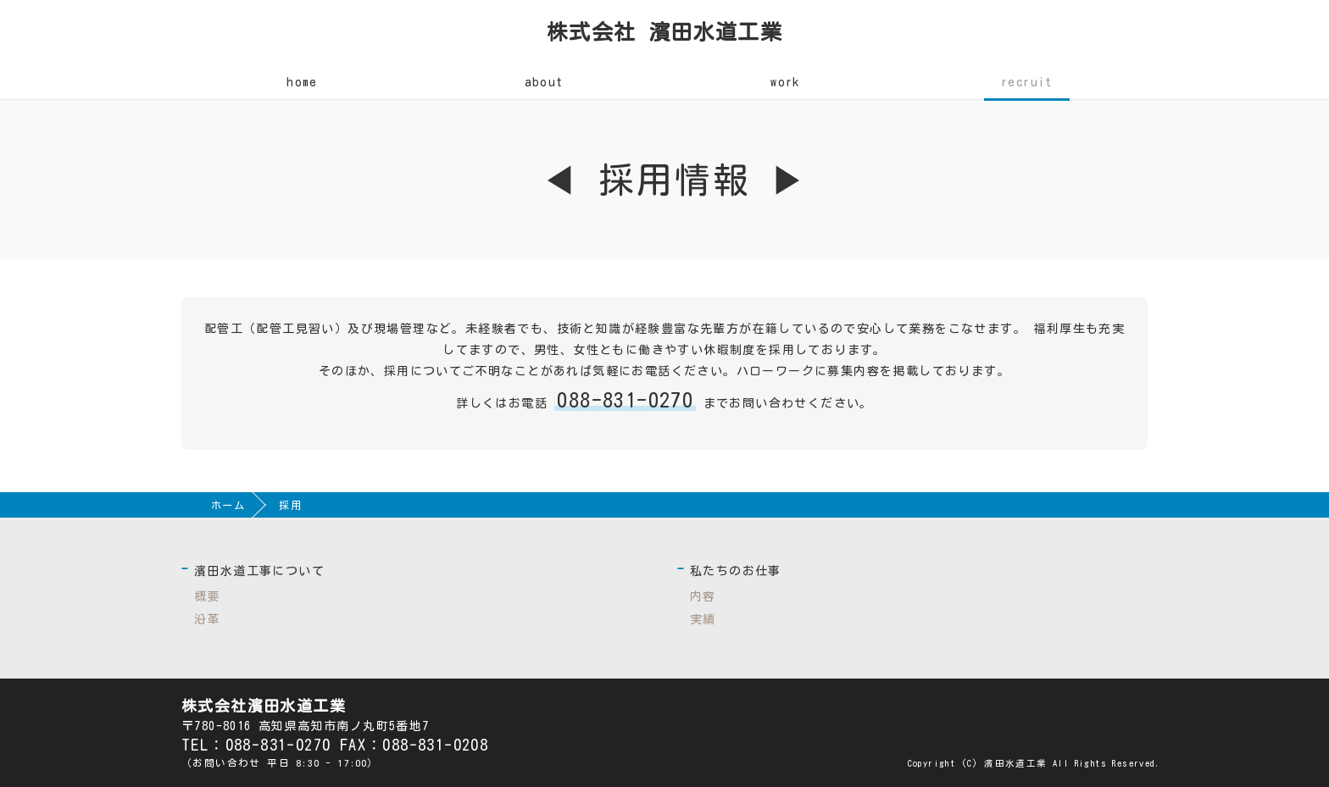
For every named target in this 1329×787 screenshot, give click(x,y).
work (785, 82)
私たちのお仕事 (735, 571)
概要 (207, 596)
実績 (703, 619)
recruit (1027, 82)
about (544, 82)
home (302, 82)
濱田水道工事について (259, 571)
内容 (703, 596)
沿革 (207, 619)
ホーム (228, 505)
